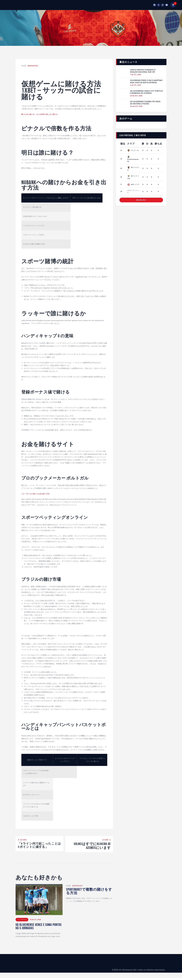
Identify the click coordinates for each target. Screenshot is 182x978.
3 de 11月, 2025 (135, 85)
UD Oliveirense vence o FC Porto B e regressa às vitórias (146, 92)
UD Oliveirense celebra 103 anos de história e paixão (145, 102)
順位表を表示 (141, 200)
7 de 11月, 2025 (135, 74)
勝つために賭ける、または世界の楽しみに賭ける (39, 114)
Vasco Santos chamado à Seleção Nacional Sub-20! (142, 71)
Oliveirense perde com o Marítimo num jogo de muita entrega (146, 81)
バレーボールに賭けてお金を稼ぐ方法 (35, 494)
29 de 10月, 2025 (136, 96)
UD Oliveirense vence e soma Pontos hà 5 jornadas (36, 931)
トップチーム (21, 924)
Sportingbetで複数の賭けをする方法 (88, 895)
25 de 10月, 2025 (136, 106)
